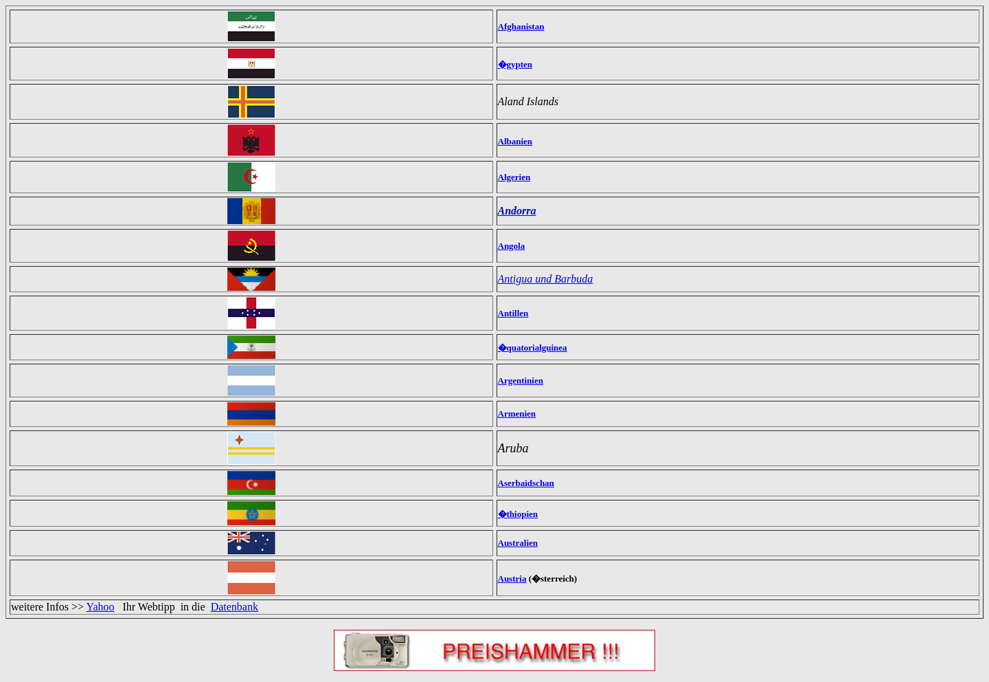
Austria (512, 578)
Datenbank (234, 607)
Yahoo (100, 607)
